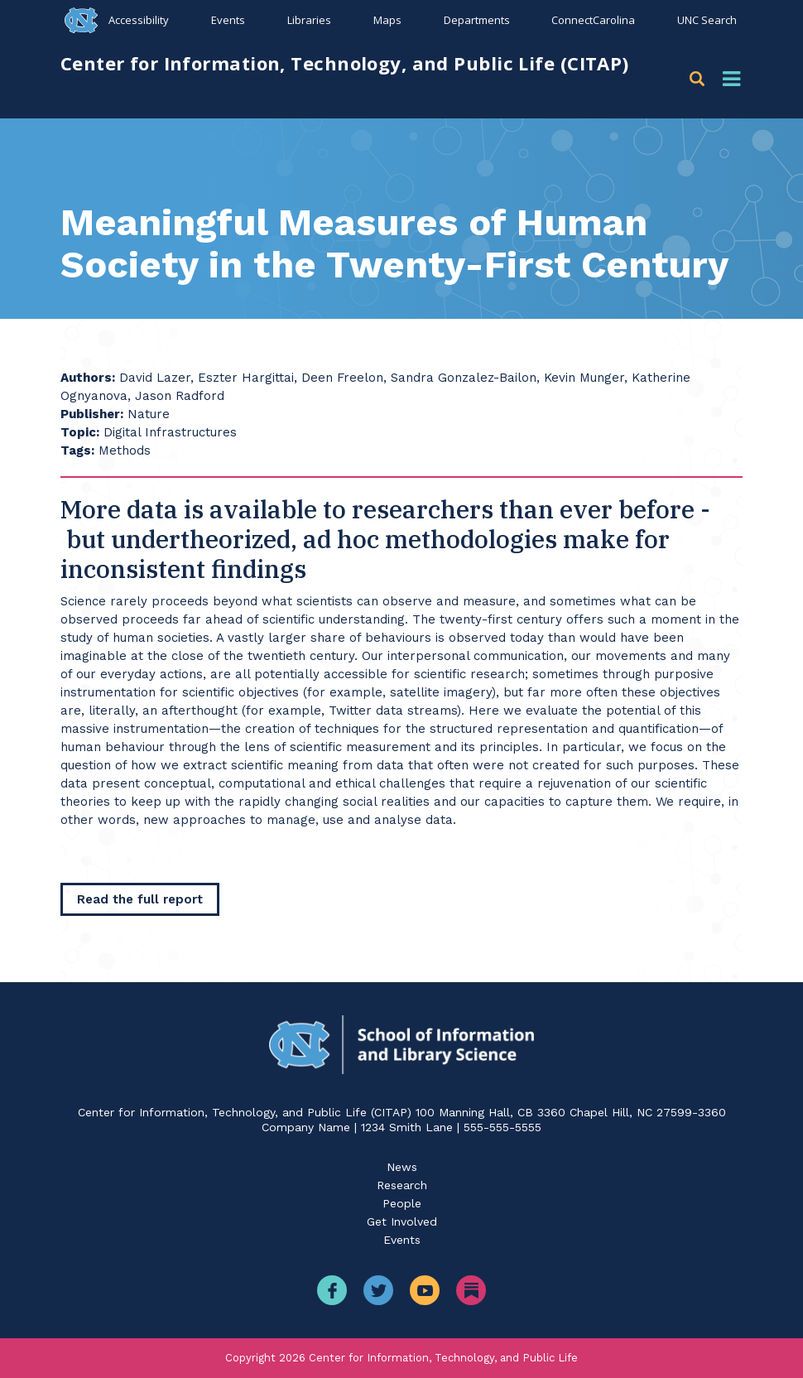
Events (228, 19)
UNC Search (707, 19)
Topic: (79, 432)
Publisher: (91, 414)
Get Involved (402, 1221)
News (402, 1166)
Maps (387, 19)
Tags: (77, 450)
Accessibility (138, 19)
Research (402, 1185)
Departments (476, 19)
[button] (700, 79)
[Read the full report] (139, 899)
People (401, 1203)
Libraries (308, 19)
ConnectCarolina (593, 19)
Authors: (87, 377)
